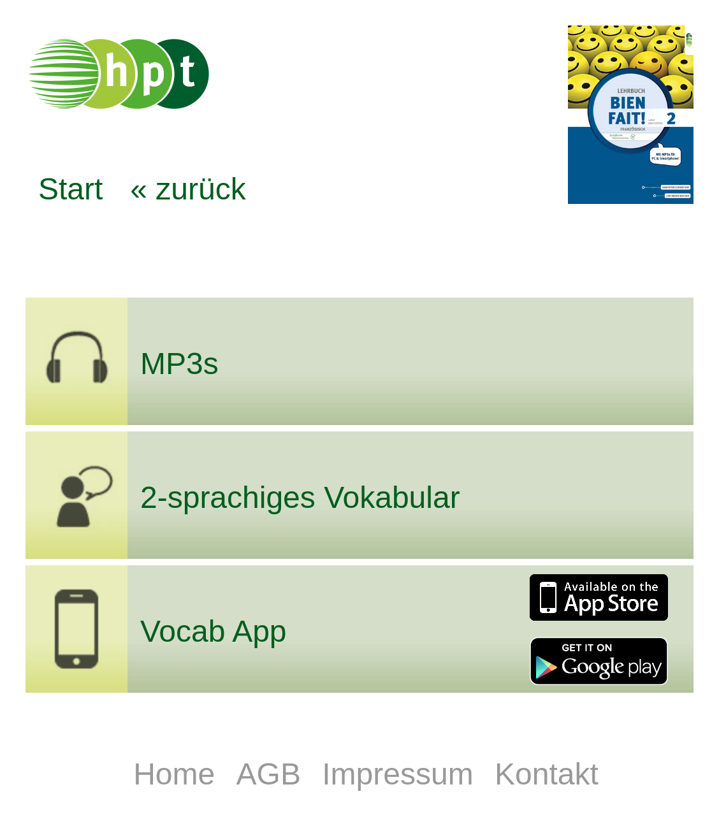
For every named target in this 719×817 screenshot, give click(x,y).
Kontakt (547, 774)
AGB (273, 774)
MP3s (179, 363)
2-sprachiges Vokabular (300, 497)
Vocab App (213, 631)
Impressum (402, 774)
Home (178, 774)
